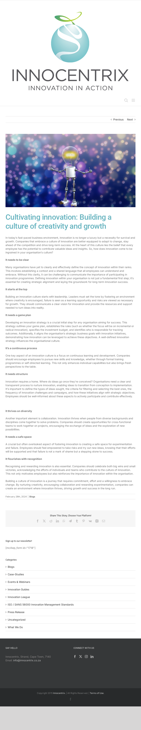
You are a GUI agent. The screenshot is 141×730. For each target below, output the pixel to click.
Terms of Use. (97, 693)
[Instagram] (86, 656)
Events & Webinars (19, 581)
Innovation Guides (18, 589)
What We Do (15, 627)
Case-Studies (16, 574)
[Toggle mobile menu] (133, 100)
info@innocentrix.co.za (27, 660)
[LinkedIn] (92, 656)
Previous (118, 119)
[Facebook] (74, 656)
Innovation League (19, 597)
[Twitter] (80, 656)
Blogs (32, 496)
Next (130, 119)
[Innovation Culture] (70, 170)
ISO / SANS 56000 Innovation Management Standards (41, 604)
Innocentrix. (59, 693)
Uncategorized (17, 619)
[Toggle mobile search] (126, 100)
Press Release (16, 612)
